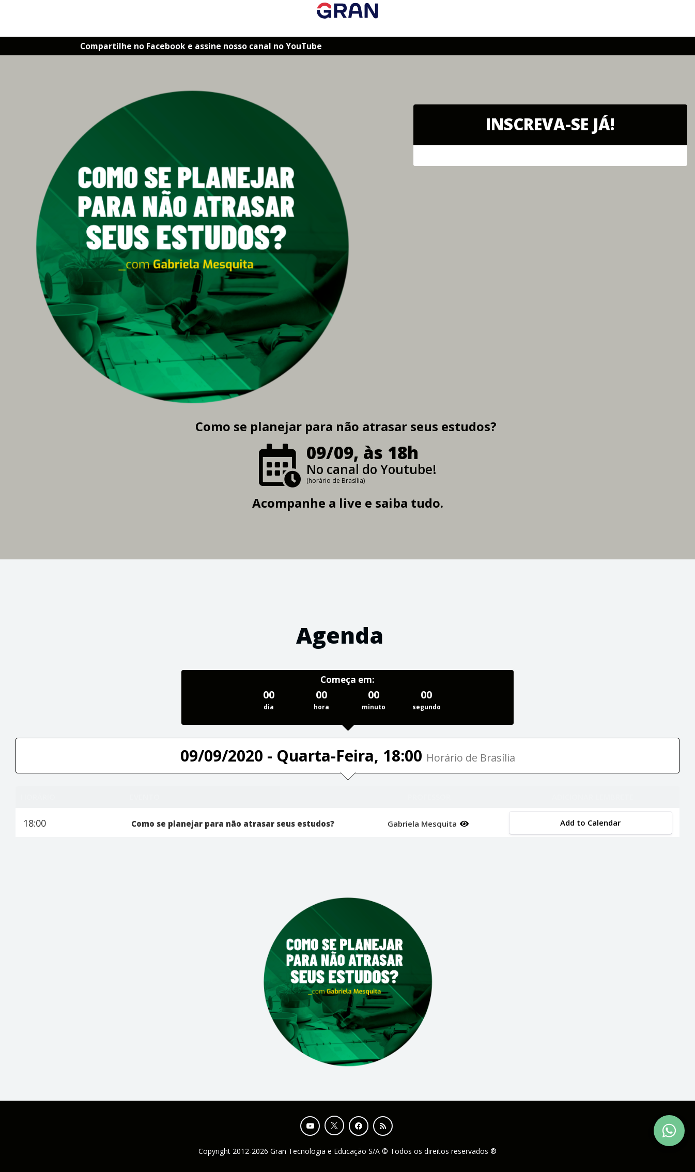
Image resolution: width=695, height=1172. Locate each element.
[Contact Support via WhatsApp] (669, 1130)
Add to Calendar (591, 822)
